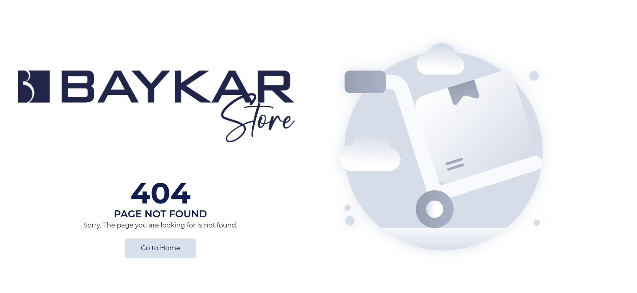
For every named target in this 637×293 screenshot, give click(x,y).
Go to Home (160, 248)
